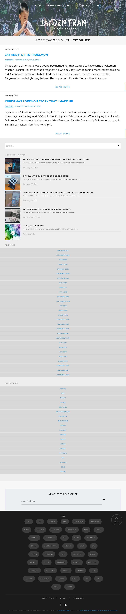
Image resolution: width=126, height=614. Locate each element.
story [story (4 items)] (75, 578)
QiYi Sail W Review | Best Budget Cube (46, 176)
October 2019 (63, 278)
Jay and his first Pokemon (26, 54)
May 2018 (63, 306)
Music (63, 439)
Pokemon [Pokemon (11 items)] (92, 562)
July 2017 (63, 343)
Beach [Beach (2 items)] (52, 521)
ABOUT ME (54, 5)
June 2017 (63, 347)
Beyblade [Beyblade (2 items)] (79, 521)
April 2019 (63, 292)
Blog (70, 5)
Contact (85, 5)
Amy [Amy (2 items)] (28, 521)
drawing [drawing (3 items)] (56, 529)
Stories (38, 60)
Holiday (63, 430)
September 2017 (63, 338)
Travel (63, 471)
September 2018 (63, 301)
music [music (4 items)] (92, 554)
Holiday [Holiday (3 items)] (68, 546)
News (31, 60)
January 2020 (63, 269)
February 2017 (63, 366)
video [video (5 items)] (56, 587)
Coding (63, 402)
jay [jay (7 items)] (93, 546)
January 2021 (63, 250)
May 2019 (63, 287)
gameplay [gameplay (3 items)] (91, 538)
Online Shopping (64, 610)
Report (63, 448)
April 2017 (63, 356)
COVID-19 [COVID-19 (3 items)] (40, 529)
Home (38, 5)
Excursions (63, 421)
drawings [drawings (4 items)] (72, 529)
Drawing (63, 407)
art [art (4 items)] (40, 521)
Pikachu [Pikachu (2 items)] (76, 562)
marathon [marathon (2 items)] (77, 554)
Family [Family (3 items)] (99, 529)
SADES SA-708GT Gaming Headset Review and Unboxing (56, 159)
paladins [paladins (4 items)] (61, 562)
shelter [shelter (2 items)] (28, 578)
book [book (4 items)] (26, 529)
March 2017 (63, 361)
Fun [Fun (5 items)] (64, 538)
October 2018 (63, 297)
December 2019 (63, 273)
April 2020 (63, 264)
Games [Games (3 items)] (33, 546)
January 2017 (63, 370)
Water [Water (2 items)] (69, 587)
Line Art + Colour (33, 226)
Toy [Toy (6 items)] (87, 578)
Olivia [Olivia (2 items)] (46, 562)
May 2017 (63, 352)
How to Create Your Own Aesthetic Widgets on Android (58, 192)
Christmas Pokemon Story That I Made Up (39, 101)
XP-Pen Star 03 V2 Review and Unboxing (47, 209)
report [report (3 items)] (66, 570)
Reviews (63, 453)
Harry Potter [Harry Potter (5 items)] (50, 546)
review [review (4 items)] (80, 570)
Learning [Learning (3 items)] (49, 554)
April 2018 (63, 310)
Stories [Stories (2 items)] (61, 578)
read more (62, 87)
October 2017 (63, 333)
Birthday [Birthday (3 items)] (95, 521)
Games (63, 425)
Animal (63, 389)
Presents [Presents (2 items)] (50, 570)
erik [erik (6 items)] (86, 529)
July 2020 (63, 260)
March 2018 (63, 315)
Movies (63, 435)
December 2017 (63, 329)
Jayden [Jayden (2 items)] (34, 554)
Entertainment (21, 60)
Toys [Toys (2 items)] (99, 578)
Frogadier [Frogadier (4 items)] (50, 538)
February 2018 (63, 320)
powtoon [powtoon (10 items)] (34, 570)
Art (63, 393)
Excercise (63, 416)
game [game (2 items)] (76, 538)
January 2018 (63, 324)
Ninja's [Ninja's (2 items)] (33, 562)
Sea (63, 458)
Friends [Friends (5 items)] (34, 538)
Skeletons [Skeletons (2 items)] (45, 578)
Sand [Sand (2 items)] (93, 570)
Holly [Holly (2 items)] (81, 546)
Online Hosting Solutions (108, 610)
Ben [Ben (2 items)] (65, 521)
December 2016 (63, 375)
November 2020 (63, 255)
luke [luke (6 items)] (63, 554)
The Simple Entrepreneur (88, 610)
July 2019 (63, 283)
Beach (63, 398)
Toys (63, 467)
